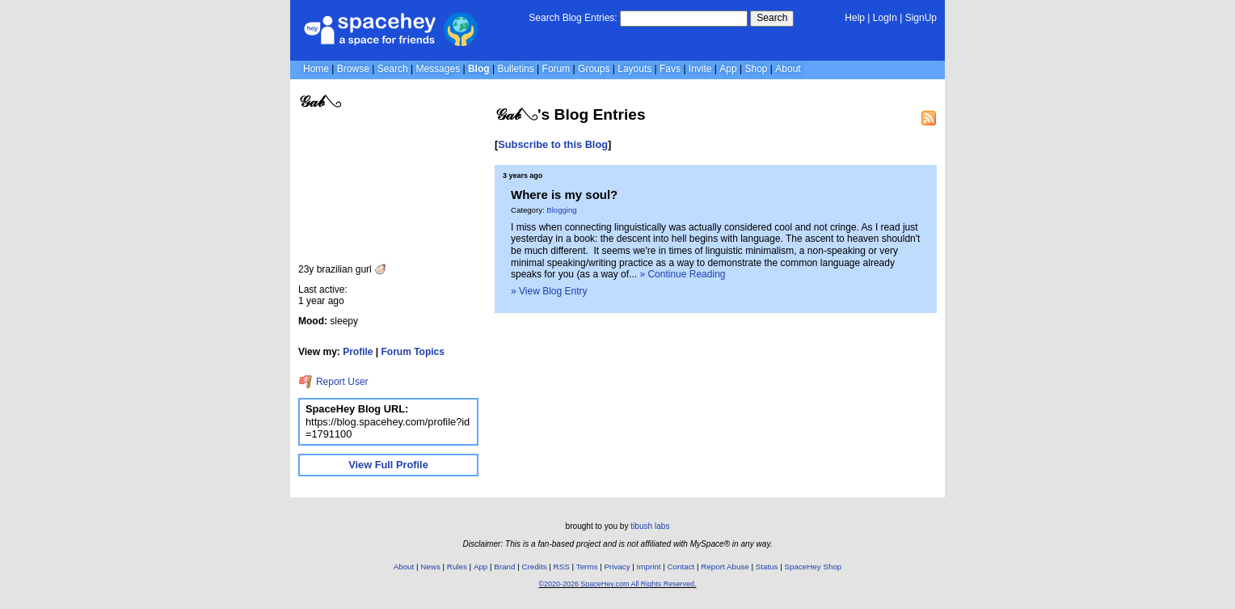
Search (772, 17)
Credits (534, 566)
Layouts (634, 68)
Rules (457, 566)
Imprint (649, 566)
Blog (479, 68)
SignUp (921, 17)
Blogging (561, 209)
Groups (593, 68)
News (430, 566)
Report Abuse (724, 566)
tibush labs (649, 526)
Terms (587, 566)
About (787, 68)
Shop (755, 68)
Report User (333, 381)
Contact (681, 566)
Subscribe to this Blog (553, 144)
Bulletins (515, 68)
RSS (562, 566)
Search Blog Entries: (573, 17)
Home (316, 68)
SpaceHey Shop (813, 566)
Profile (358, 351)
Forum (556, 68)
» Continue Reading (682, 274)
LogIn (885, 17)
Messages (437, 68)
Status (767, 566)
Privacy (617, 566)
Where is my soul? (564, 194)
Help (855, 17)
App (727, 68)
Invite (700, 68)
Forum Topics (413, 351)
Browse (353, 68)
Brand (504, 566)
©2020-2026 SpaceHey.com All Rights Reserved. (617, 584)
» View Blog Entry (549, 291)
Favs (670, 68)
